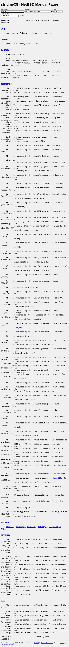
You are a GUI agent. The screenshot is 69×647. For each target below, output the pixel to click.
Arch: (56, 9)
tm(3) (3, 529)
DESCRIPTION (7, 84)
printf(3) (42, 527)
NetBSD (36, 643)
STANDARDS (5, 535)
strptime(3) (55, 527)
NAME (3, 29)
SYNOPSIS (5, 50)
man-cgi (62, 643)
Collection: (5, 13)
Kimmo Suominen (47, 643)
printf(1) (20, 527)
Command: (5, 9)
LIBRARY (4, 39)
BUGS (3, 601)
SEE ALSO (5, 522)
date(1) (56, 478)
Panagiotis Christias (7, 644)
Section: (28, 9)
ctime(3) (17, 328)
